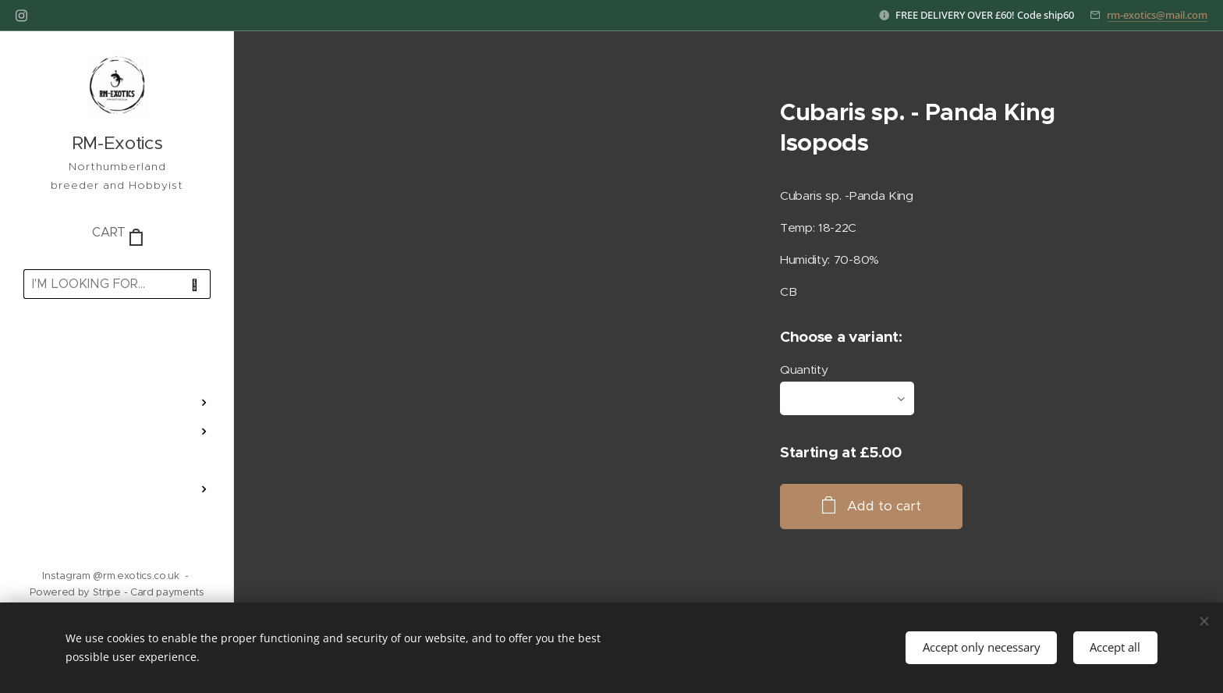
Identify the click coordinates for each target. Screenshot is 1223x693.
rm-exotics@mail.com (1157, 15)
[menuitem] (117, 356)
